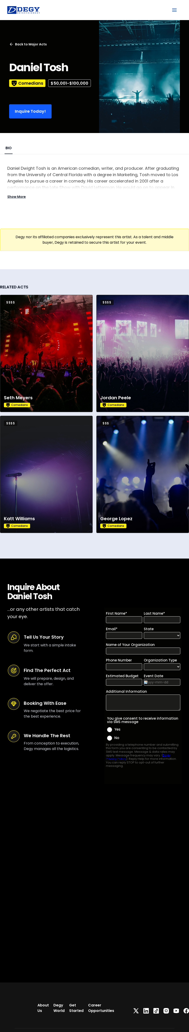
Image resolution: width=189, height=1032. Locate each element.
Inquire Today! (30, 111)
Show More (16, 196)
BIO (8, 148)
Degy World (59, 1008)
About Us (43, 1008)
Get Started (76, 1008)
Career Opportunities (101, 1008)
